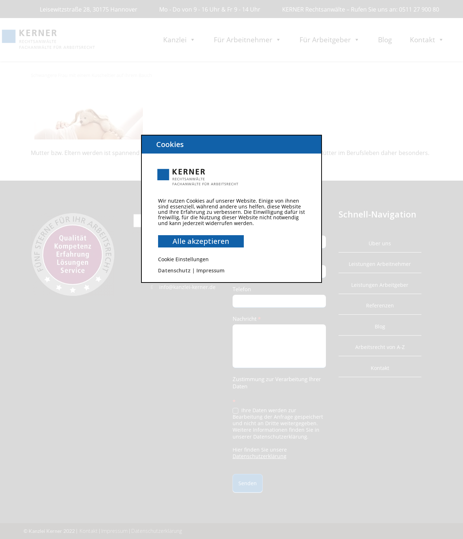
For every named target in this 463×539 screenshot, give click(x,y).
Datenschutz (174, 270)
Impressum (210, 270)
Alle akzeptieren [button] (201, 241)
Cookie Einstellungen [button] (183, 259)
